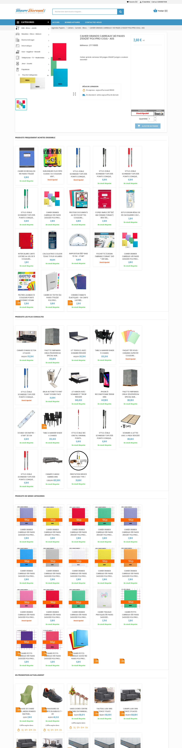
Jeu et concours (61, 733)
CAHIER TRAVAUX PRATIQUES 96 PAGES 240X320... (52, 530)
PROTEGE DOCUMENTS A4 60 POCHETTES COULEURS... (52, 215)
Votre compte (101, 719)
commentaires (63, 698)
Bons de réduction (100, 741)
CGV (56, 730)
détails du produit (44, 698)
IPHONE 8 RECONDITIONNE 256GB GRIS (78, 352)
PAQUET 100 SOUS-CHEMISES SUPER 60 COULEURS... (130, 311)
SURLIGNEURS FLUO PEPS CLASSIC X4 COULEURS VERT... (52, 174)
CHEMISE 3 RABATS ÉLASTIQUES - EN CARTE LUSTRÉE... (155, 256)
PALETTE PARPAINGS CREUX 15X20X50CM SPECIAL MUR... (52, 311)
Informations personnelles (104, 723)
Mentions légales (61, 726)
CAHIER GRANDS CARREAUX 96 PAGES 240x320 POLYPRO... (26, 215)
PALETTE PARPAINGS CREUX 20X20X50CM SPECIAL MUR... (103, 352)
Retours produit (99, 726)
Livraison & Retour (61, 723)
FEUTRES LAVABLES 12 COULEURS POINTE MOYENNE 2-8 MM (104, 256)
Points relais (59, 741)
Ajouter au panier (148, 126)
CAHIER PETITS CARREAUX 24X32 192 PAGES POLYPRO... (155, 530)
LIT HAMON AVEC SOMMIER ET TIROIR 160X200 (52, 352)
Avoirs (95, 733)
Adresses (96, 737)
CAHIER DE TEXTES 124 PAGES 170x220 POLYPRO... (130, 256)
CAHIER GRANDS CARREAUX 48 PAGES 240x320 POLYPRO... (78, 256)
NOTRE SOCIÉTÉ (137, 719)
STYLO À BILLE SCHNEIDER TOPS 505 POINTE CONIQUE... (78, 174)
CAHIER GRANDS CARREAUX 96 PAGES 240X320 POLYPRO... (26, 448)
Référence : (84, 45)
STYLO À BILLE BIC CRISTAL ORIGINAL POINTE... (26, 393)
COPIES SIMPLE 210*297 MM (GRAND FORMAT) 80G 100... (78, 215)
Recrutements (60, 737)
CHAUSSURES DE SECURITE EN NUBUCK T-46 (52, 586)
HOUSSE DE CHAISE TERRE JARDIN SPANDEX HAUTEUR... (26, 586)
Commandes (98, 730)
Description (26, 698)
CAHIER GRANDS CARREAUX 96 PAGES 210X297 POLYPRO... (52, 448)
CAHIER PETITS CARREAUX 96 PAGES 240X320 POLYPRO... (78, 530)
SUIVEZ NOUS (24, 719)
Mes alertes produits (101, 744)
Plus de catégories (29, 75)
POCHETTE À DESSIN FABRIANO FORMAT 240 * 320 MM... (52, 256)
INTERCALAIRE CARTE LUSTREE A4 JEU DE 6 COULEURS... (129, 215)
